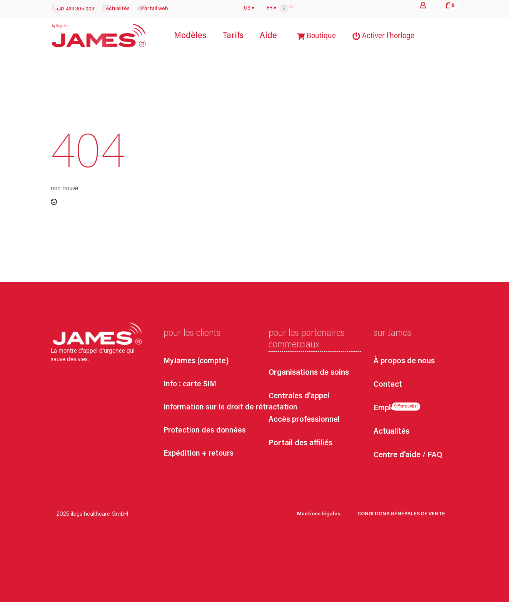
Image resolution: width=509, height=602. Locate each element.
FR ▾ (271, 8)
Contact (388, 385)
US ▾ (249, 8)
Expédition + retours (199, 454)
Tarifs (233, 36)
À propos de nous (404, 361)
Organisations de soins (309, 373)
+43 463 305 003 (75, 9)
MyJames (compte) (196, 361)
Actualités (391, 432)
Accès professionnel (304, 420)
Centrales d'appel (299, 396)
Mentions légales (318, 514)
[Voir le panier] (449, 4)
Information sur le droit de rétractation (230, 407)
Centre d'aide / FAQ (408, 455)
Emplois (387, 408)
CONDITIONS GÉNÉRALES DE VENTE (401, 514)
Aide (268, 36)
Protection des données (205, 430)
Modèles (190, 36)
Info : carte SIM (190, 384)
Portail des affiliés (300, 443)
